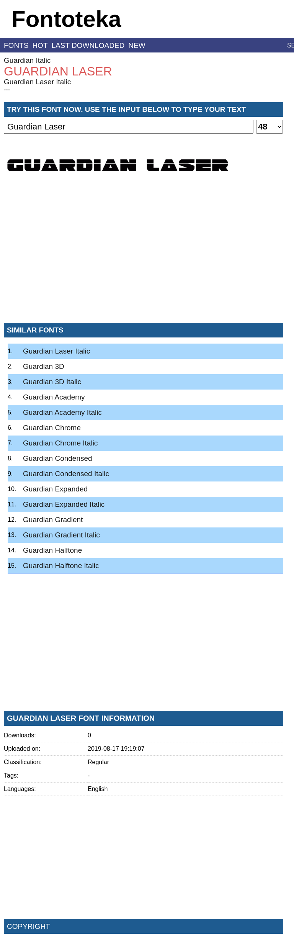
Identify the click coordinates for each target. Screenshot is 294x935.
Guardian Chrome (52, 428)
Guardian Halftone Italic (61, 566)
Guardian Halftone (52, 550)
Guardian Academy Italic (62, 412)
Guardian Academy (54, 397)
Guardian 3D (43, 366)
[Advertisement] (143, 260)
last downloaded (88, 45)
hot (39, 45)
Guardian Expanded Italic (64, 504)
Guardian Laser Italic (37, 82)
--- (7, 89)
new (136, 45)
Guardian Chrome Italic (60, 443)
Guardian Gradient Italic (61, 535)
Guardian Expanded (55, 489)
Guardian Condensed (57, 458)
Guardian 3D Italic (52, 382)
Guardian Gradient (53, 520)
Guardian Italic (27, 60)
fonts (16, 45)
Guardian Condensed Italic (66, 474)
